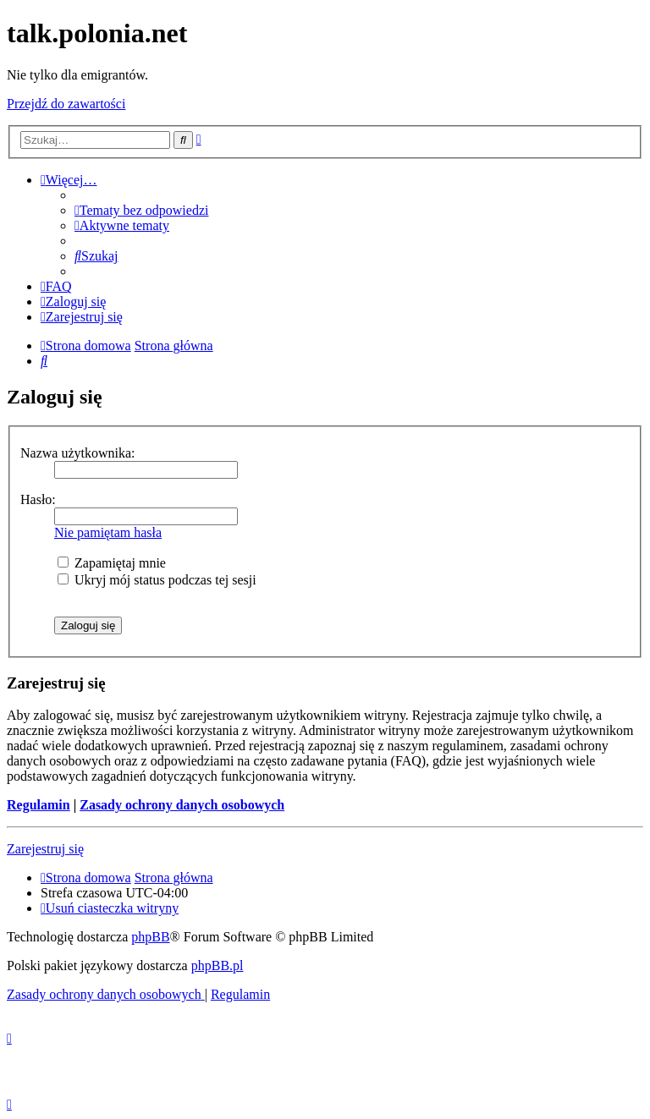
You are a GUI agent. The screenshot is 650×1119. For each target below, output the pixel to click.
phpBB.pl (217, 965)
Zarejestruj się (45, 849)
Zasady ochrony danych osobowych (182, 805)
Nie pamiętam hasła (108, 532)
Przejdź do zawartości (66, 103)
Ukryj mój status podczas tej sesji (157, 580)
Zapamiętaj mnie (112, 563)
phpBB (150, 937)
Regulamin (38, 805)
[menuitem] (141, 210)
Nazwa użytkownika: (77, 453)
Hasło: (38, 499)
